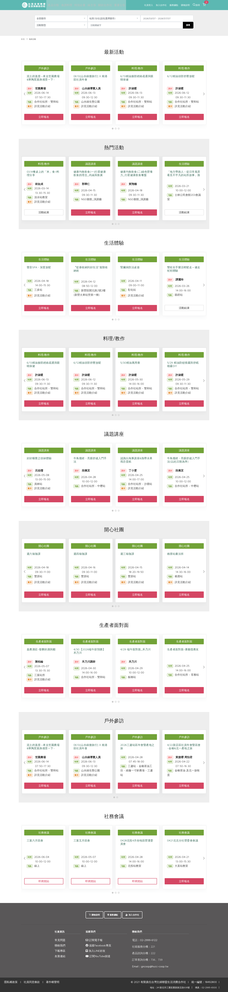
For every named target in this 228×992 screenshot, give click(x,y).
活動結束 (43, 212)
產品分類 (52, 5)
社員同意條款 (32, 981)
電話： (136, 940)
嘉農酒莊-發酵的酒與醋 (41, 649)
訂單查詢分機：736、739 (147, 959)
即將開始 (43, 881)
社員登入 (148, 5)
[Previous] (24, 94)
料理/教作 (137, 68)
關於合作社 (104, 5)
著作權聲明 (52, 981)
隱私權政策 (11, 981)
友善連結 (60, 956)
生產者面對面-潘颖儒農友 (183, 649)
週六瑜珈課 (34, 553)
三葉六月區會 (35, 840)
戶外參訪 (43, 68)
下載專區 (60, 950)
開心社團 (43, 545)
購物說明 (185, 5)
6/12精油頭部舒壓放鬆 (181, 76)
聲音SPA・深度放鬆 (39, 267)
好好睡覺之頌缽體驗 (39, 458)
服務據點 (173, 5)
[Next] (203, 94)
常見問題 (60, 940)
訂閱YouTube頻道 (98, 956)
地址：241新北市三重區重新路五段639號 (170, 987)
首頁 (23, 39)
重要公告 (118, 5)
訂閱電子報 (94, 940)
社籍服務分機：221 (143, 946)
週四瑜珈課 (80, 553)
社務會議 (43, 832)
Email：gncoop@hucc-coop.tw (150, 966)
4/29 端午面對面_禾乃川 (135, 649)
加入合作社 (161, 5)
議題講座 (90, 163)
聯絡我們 (60, 945)
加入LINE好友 (95, 950)
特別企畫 (79, 5)
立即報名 (43, 116)
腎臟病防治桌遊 (130, 267)
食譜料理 (66, 5)
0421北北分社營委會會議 (182, 840)
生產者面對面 (44, 641)
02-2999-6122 (144, 940)
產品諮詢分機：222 (143, 953)
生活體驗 (184, 163)
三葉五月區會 (82, 840)
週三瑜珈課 (127, 553)
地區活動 (32, 39)
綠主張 (91, 5)
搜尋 (196, 4)
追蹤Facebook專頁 (98, 945)
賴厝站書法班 (175, 553)
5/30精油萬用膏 (130, 362)
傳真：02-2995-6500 (206, 987)
